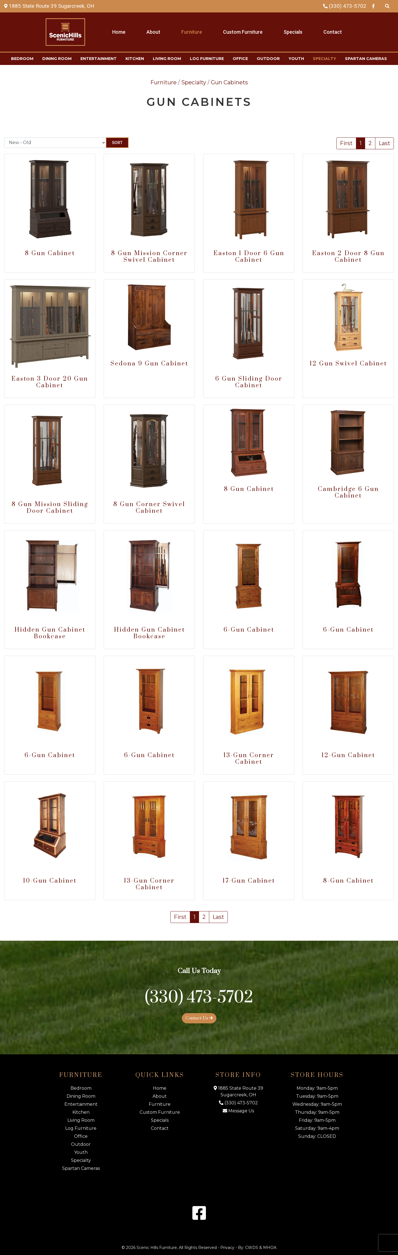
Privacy (227, 1247)
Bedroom (22, 58)
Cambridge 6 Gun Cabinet (348, 492)
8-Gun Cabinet (348, 881)
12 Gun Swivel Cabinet (348, 363)
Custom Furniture (243, 32)
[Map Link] (49, 6)
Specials (293, 32)
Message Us (238, 1110)
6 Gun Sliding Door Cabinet (248, 382)
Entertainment (98, 58)
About (153, 32)
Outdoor (268, 58)
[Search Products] (387, 6)
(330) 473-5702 (344, 6)
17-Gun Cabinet (249, 881)
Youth (296, 58)
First (346, 143)
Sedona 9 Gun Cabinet (149, 363)
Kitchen (134, 58)
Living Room (167, 58)
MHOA (269, 1247)
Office (240, 58)
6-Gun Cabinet (249, 630)
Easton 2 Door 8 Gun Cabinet (348, 257)
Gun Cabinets (229, 82)
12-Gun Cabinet (348, 755)
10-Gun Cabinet (50, 881)
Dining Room (57, 58)
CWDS (251, 1247)
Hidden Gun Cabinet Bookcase (49, 633)
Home (118, 32)
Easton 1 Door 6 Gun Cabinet (248, 257)
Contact (332, 32)
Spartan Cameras (366, 58)
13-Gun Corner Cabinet (249, 759)
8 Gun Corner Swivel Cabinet (149, 508)
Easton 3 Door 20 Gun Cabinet (49, 382)
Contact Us (199, 1018)
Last (384, 143)
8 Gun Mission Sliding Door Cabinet (50, 508)
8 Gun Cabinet (50, 253)
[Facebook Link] (373, 6)
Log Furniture (207, 58)
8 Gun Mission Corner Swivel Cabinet (149, 257)
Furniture (191, 32)
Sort (117, 142)
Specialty (324, 58)
